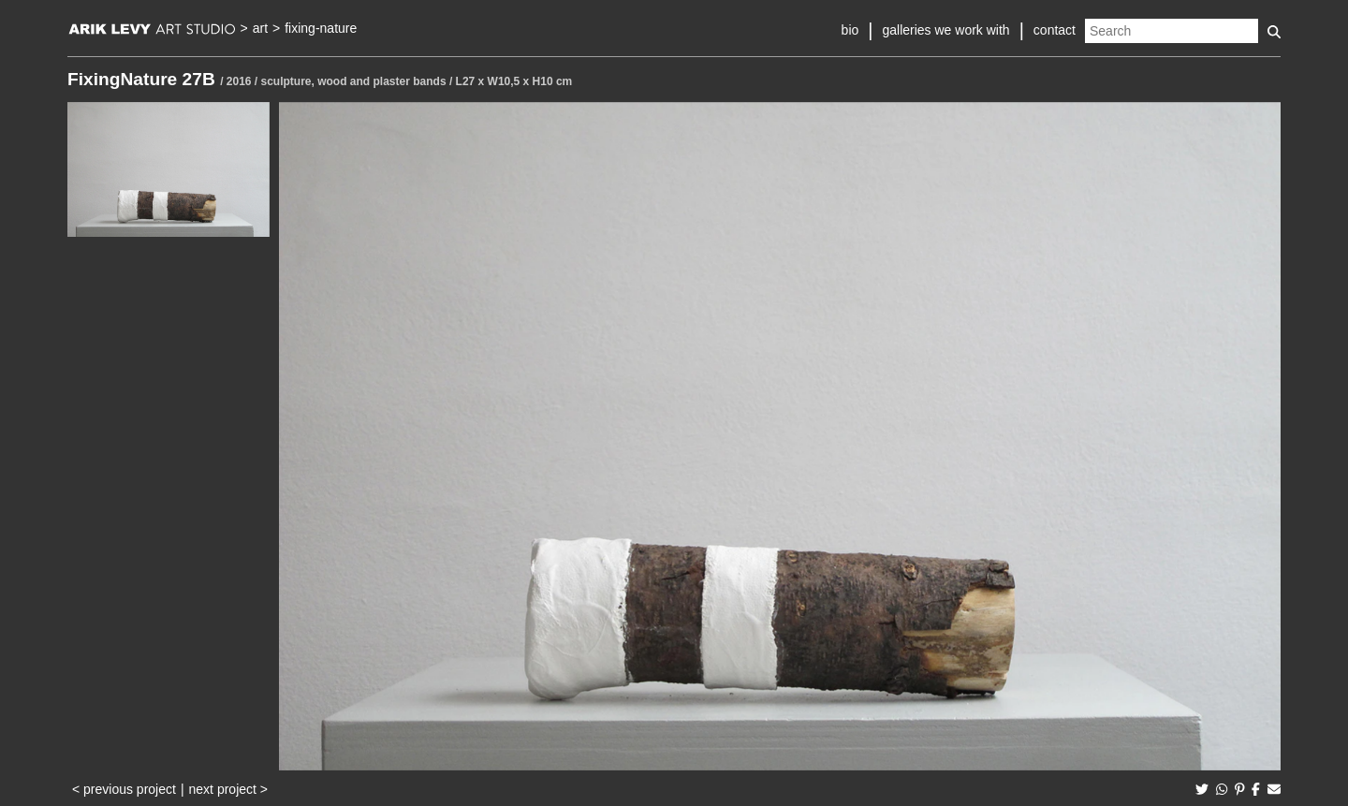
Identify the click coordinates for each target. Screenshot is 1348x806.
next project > (228, 789)
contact (1054, 29)
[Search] (1171, 31)
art (260, 28)
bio (850, 29)
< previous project (124, 789)
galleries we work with (945, 29)
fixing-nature (321, 28)
